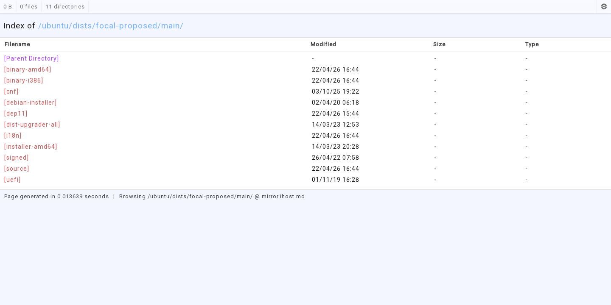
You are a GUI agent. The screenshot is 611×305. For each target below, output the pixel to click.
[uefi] (12, 179)
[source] (16, 168)
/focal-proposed (124, 25)
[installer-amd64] (30, 146)
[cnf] (11, 91)
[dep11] (16, 113)
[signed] (16, 157)
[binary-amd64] (27, 69)
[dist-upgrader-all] (32, 124)
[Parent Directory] (31, 58)
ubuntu (55, 25)
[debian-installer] (30, 102)
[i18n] (13, 135)
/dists (80, 25)
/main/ (170, 25)
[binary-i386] (23, 80)
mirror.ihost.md (283, 196)
